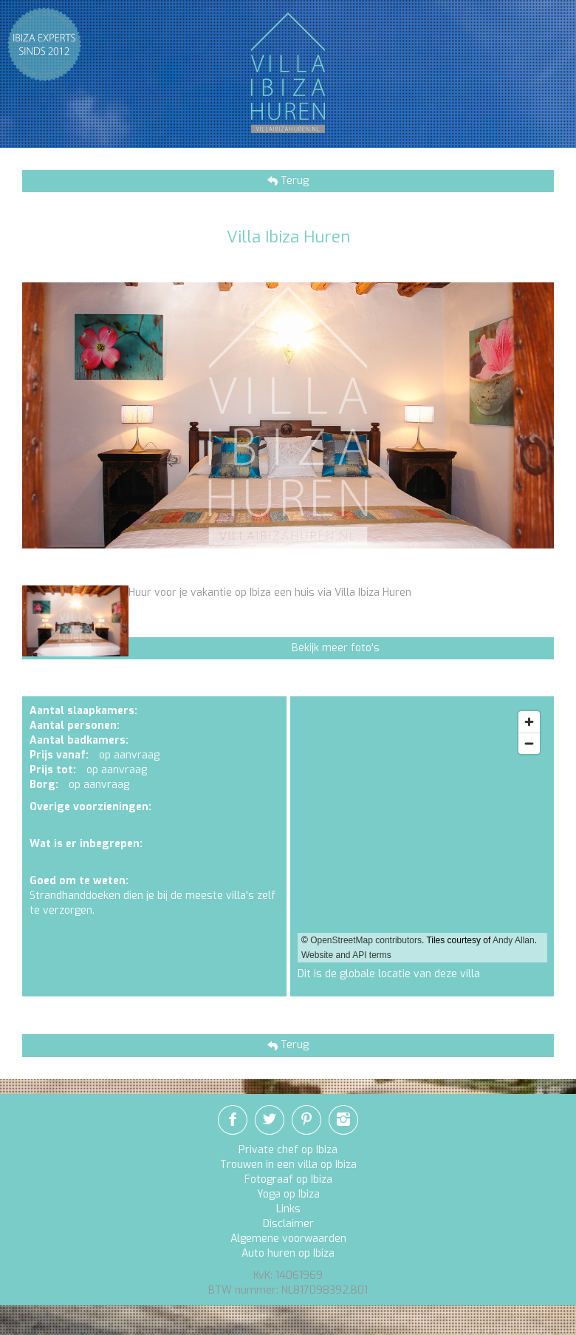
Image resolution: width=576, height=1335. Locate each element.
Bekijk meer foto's (336, 648)
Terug (293, 181)
